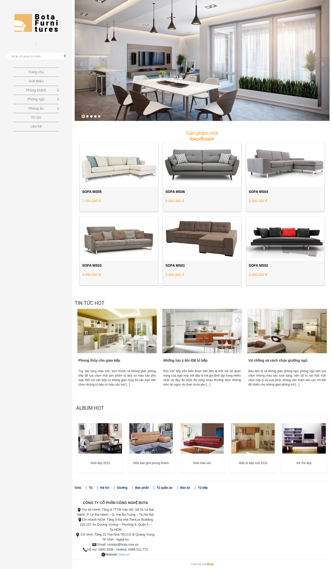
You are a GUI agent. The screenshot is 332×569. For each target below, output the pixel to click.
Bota (210, 564)
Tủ (90, 487)
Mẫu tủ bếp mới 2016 (253, 463)
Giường (122, 487)
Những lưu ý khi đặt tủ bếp (185, 360)
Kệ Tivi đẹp (304, 463)
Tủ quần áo (164, 487)
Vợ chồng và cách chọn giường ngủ (277, 360)
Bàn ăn (185, 487)
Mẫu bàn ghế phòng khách (151, 463)
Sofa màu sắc (202, 463)
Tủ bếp (203, 487)
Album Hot (90, 408)
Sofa (78, 487)
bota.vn (124, 554)
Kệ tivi (104, 487)
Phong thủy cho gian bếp (99, 360)
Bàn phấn (142, 487)
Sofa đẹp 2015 (100, 463)
